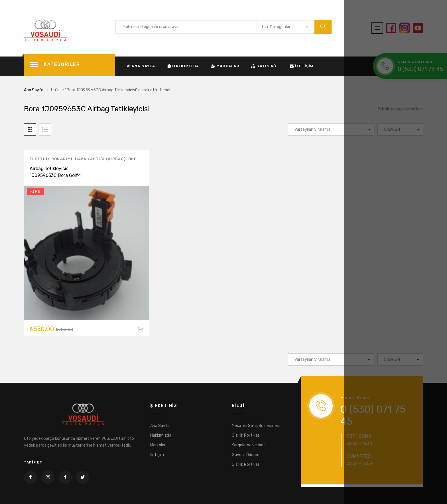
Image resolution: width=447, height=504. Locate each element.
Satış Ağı (264, 66)
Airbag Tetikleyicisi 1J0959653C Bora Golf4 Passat (55, 176)
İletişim (302, 66)
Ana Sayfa (140, 66)
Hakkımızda (183, 66)
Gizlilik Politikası (246, 435)
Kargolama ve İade (249, 445)
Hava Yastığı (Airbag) (100, 160)
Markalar (225, 66)
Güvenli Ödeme (245, 454)
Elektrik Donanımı (51, 160)
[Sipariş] (331, 129)
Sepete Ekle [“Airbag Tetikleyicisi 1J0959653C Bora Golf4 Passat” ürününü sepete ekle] (140, 330)
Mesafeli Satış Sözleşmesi (256, 425)
